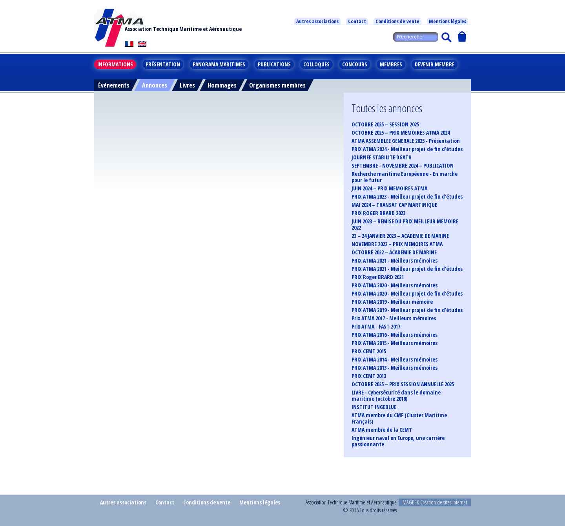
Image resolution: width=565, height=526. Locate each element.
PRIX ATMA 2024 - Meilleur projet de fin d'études (407, 149)
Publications (274, 64)
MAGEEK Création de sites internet (435, 502)
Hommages (222, 85)
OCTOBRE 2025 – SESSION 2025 (385, 124)
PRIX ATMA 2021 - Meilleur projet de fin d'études (407, 269)
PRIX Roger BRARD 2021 (378, 277)
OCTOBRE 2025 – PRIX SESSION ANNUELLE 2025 (403, 384)
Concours (354, 64)
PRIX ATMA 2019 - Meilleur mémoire (392, 302)
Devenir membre (434, 64)
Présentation (163, 64)
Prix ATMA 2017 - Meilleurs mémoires (394, 318)
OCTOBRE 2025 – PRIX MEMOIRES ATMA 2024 (401, 133)
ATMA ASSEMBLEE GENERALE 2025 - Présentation (406, 141)
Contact (357, 21)
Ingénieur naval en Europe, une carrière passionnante (398, 441)
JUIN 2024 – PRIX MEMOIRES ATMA (389, 188)
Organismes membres (277, 85)
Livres (187, 85)
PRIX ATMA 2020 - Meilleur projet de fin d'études (407, 293)
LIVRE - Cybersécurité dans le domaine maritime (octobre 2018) (396, 395)
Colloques (316, 64)
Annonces (154, 85)
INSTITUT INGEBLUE (374, 407)
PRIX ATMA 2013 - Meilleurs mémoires (394, 368)
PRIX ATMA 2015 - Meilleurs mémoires (394, 343)
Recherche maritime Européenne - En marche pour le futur (404, 177)
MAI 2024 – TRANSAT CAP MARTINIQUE (394, 205)
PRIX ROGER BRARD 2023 (378, 213)
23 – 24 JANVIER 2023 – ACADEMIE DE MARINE (400, 236)
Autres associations (317, 21)
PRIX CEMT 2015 (369, 351)
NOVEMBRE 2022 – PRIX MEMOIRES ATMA (397, 244)
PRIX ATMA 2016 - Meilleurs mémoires (394, 335)
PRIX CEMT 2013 (369, 376)
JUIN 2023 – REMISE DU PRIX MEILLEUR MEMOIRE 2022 (405, 224)
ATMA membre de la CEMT (382, 430)
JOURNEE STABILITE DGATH (382, 157)
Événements (113, 85)
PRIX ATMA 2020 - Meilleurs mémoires (394, 285)
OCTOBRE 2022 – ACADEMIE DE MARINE (394, 252)
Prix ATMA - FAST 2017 (376, 326)
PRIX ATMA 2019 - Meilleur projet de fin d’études (407, 310)
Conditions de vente (397, 21)
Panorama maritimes (219, 64)
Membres (391, 64)
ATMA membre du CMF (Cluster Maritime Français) (399, 418)
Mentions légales (447, 21)
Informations (115, 64)
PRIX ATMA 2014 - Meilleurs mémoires (394, 359)
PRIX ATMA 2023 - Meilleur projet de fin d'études (407, 197)
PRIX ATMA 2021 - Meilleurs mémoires (394, 261)
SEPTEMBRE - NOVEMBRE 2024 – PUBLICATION (403, 166)
